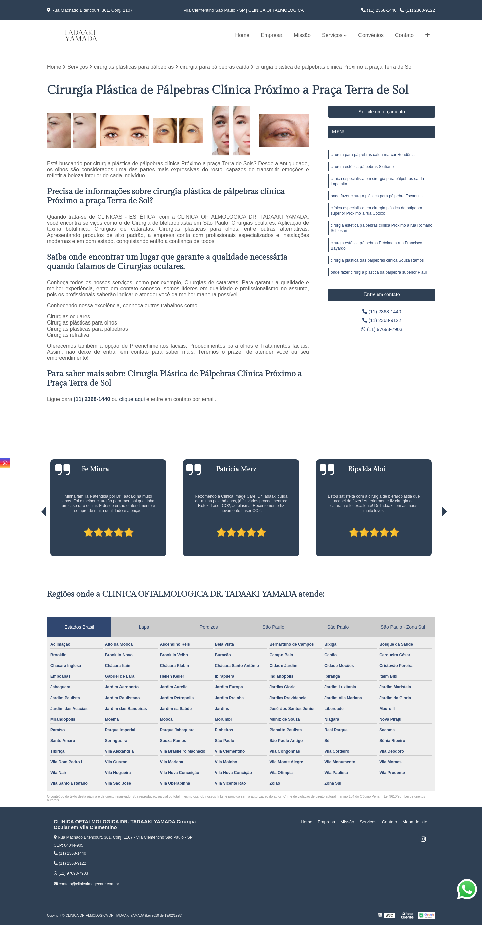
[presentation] (34, 538)
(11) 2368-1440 (379, 10)
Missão (302, 35)
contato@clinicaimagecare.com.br (86, 884)
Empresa (271, 35)
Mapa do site (415, 822)
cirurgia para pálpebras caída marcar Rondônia (373, 155)
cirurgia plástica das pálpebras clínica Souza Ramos (377, 268)
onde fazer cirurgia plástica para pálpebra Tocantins (377, 199)
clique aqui (132, 400)
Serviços (332, 35)
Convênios (371, 35)
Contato (404, 35)
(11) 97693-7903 (382, 331)
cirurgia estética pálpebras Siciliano (362, 168)
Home (242, 35)
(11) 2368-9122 (417, 10)
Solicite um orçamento (381, 112)
